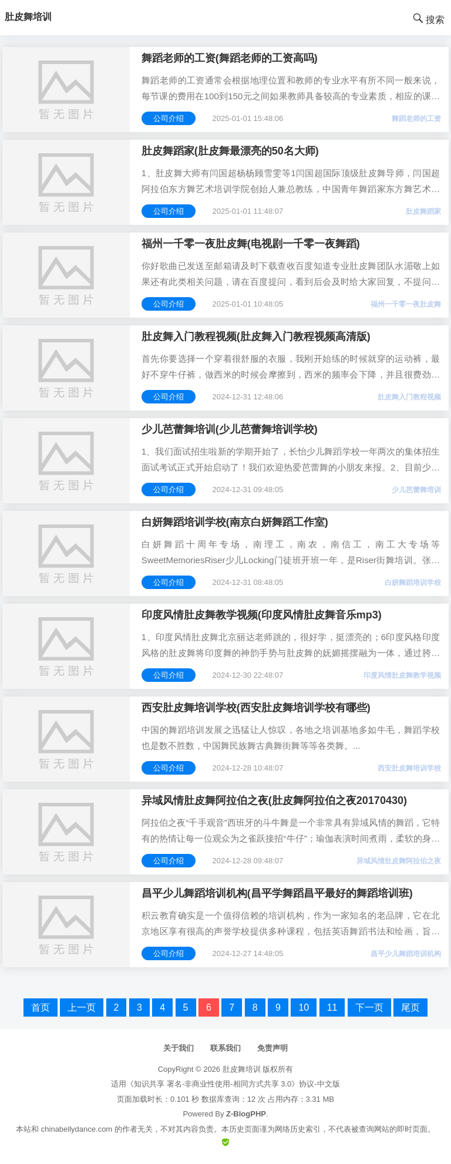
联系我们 (225, 1048)
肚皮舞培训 (242, 1069)
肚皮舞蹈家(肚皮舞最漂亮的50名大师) (230, 151)
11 (332, 1007)
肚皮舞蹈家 (423, 211)
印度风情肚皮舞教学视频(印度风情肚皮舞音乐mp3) (262, 615)
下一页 (369, 1007)
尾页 (410, 1007)
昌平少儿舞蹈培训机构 (406, 954)
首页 (40, 1007)
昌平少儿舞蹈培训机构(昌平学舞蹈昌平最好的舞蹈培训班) (277, 893)
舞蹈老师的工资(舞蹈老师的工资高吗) (230, 58)
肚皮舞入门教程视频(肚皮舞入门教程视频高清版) (256, 336)
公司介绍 (168, 118)
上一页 (82, 1007)
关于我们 (178, 1048)
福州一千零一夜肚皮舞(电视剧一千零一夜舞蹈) (251, 244)
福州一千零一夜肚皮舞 (406, 304)
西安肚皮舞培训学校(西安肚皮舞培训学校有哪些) (256, 708)
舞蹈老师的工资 (416, 119)
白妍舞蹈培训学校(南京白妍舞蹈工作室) (235, 522)
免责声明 (272, 1048)
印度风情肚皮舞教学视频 (402, 675)
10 (303, 1007)
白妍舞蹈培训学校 (413, 582)
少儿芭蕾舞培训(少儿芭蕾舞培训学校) (230, 429)
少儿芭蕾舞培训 (416, 490)
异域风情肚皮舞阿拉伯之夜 (398, 861)
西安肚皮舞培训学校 (409, 768)
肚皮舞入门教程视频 (409, 397)
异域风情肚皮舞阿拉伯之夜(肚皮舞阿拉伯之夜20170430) (274, 800)
